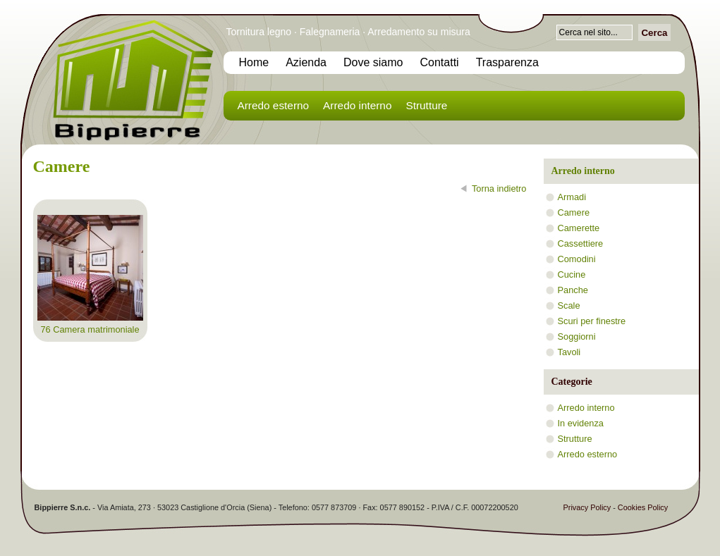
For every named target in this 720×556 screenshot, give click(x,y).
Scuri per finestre (592, 321)
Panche (573, 290)
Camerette (579, 228)
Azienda (306, 62)
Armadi (572, 197)
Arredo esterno (274, 105)
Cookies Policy (643, 507)
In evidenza (581, 423)
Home (254, 62)
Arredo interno (357, 105)
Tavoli (569, 352)
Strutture (426, 105)
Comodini (577, 259)
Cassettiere (581, 243)
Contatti (439, 62)
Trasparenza (507, 62)
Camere (574, 212)
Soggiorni (577, 336)
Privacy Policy (587, 507)
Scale (569, 305)
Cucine (572, 274)
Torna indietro (499, 188)
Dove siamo (373, 62)
